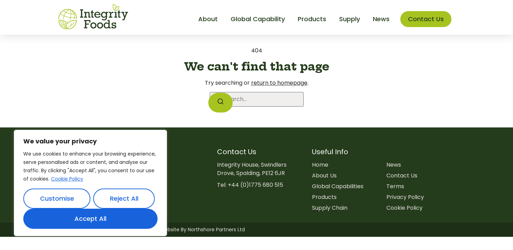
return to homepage (279, 83)
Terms (395, 186)
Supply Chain (329, 208)
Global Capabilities (337, 186)
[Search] (220, 102)
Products (324, 197)
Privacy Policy (405, 197)
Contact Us (401, 176)
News (393, 165)
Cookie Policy (67, 178)
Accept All (90, 218)
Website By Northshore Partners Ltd (202, 229)
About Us (324, 176)
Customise (57, 198)
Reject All (124, 198)
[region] (90, 183)
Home (320, 165)
